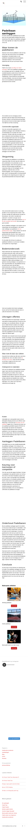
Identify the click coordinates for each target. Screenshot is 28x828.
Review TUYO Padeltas (7, 787)
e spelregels (6, 803)
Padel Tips (4, 805)
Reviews (4, 758)
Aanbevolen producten (7, 750)
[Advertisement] (14, 99)
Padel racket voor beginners (9, 815)
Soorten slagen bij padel (8, 811)
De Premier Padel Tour (7, 780)
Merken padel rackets (7, 809)
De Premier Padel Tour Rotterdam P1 (10, 777)
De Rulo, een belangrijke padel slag (10, 790)
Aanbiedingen (5, 752)
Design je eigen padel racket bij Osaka (10, 783)
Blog (3, 754)
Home (3, 756)
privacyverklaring (6, 765)
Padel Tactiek (5, 807)
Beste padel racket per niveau (9, 813)
